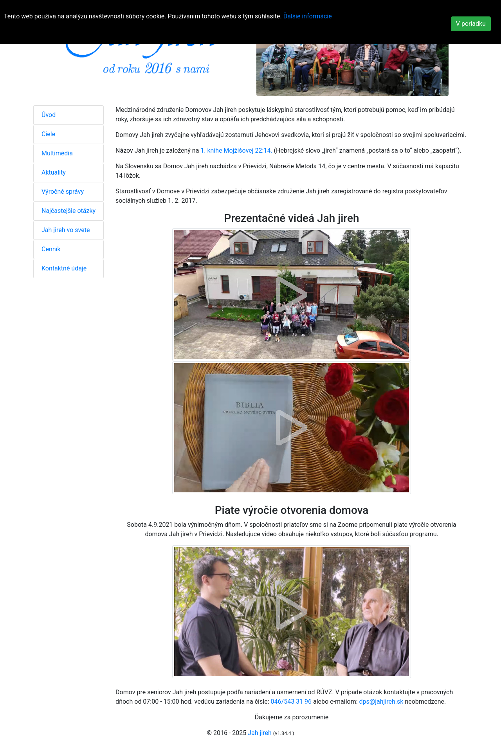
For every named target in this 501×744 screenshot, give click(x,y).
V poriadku (471, 23)
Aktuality (53, 172)
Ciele (48, 134)
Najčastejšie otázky (68, 210)
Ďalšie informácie (307, 16)
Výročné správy (62, 191)
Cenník (51, 249)
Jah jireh (260, 733)
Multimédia (57, 153)
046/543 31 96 (291, 701)
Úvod (48, 115)
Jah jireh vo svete (65, 230)
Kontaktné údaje (64, 268)
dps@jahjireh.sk (381, 701)
